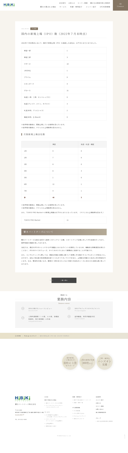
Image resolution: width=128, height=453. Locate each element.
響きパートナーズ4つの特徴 (54, 414)
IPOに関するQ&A (79, 424)
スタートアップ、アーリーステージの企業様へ (54, 431)
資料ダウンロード (79, 430)
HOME (46, 408)
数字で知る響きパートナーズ (82, 411)
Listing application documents (36, 330)
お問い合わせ (100, 420)
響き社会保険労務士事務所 (102, 3)
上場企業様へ (50, 435)
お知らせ (77, 3)
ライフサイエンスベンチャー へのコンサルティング (54, 417)
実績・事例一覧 (78, 414)
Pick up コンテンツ (30, 345)
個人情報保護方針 (101, 423)
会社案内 (69, 3)
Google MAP (19, 426)
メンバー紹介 (100, 411)
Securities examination (81, 324)
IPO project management (82, 315)
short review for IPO (34, 311)
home (19, 345)
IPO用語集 (77, 422)
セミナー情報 (86, 3)
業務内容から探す (51, 437)
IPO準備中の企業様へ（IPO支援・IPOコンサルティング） (56, 427)
